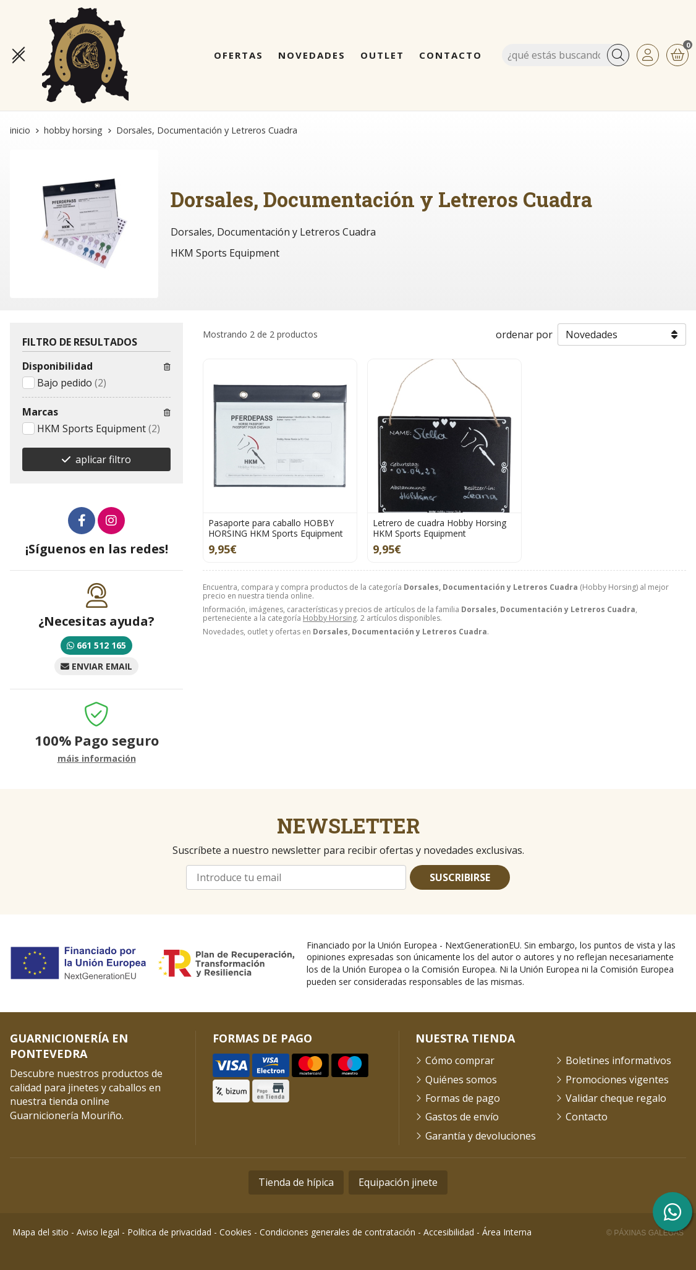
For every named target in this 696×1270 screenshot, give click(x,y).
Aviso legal (98, 1232)
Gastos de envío (462, 1116)
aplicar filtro (103, 459)
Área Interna (507, 1232)
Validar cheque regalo (616, 1098)
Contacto (587, 1116)
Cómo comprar (459, 1060)
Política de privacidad (169, 1232)
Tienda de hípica (296, 1182)
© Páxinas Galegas (645, 1233)
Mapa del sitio (40, 1232)
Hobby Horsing (330, 618)
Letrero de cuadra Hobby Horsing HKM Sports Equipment (439, 528)
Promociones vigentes (617, 1079)
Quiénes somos (461, 1079)
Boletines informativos (618, 1060)
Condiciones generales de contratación (337, 1232)
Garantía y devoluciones (480, 1136)
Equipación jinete (398, 1182)
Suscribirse (460, 877)
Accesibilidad (448, 1232)
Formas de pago (462, 1098)
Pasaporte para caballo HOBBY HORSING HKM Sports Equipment (275, 528)
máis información (96, 759)
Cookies (235, 1232)
